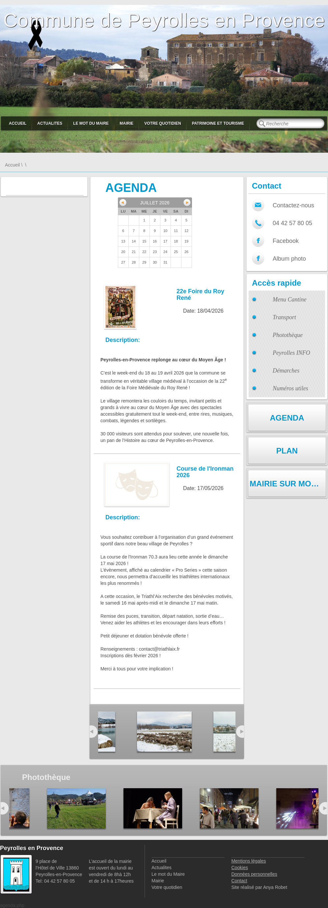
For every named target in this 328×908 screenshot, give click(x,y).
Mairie (126, 123)
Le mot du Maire (91, 123)
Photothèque (288, 335)
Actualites (49, 123)
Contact (239, 880)
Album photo (289, 258)
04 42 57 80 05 (292, 223)
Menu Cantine (289, 299)
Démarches (286, 370)
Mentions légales (248, 861)
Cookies (239, 867)
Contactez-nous (293, 205)
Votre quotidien (162, 123)
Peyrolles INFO (291, 353)
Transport (284, 317)
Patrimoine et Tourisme (218, 123)
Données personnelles (254, 874)
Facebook (286, 241)
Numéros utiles (290, 388)
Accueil (17, 123)
